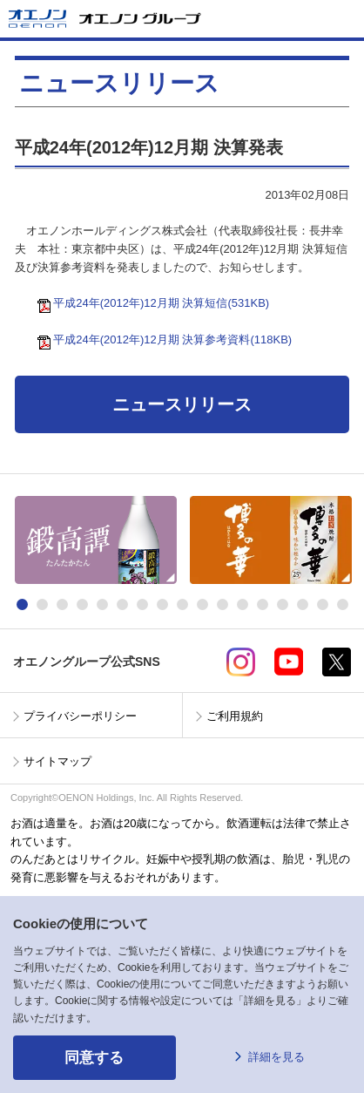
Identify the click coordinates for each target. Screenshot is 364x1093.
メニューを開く (344, 18)
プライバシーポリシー (80, 716)
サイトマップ (57, 761)
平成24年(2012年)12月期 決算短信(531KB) (156, 302)
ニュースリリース (182, 404)
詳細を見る (276, 1056)
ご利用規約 (234, 716)
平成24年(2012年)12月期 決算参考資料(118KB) (168, 339)
